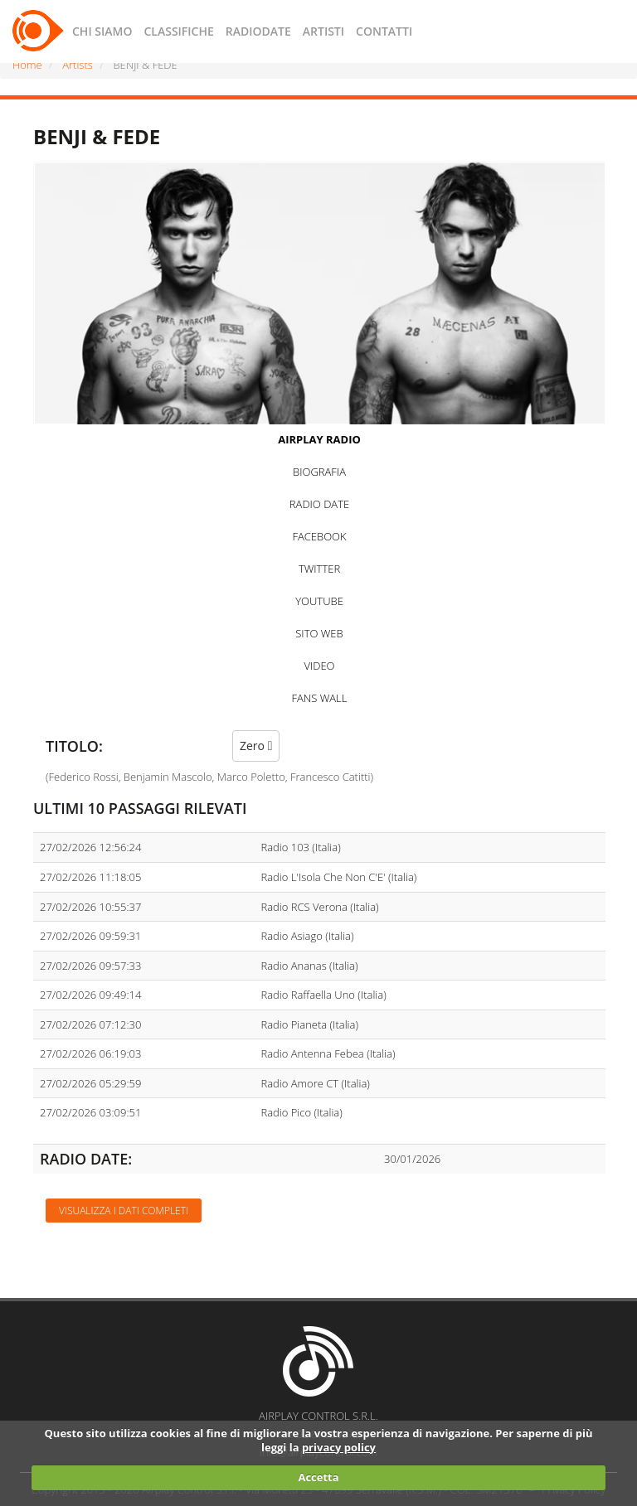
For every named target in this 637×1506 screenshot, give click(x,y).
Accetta (318, 1477)
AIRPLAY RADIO (319, 439)
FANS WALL (320, 697)
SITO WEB (319, 633)
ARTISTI (323, 31)
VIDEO (319, 665)
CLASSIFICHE (178, 31)
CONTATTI (384, 31)
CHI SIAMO (102, 31)
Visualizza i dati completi (123, 1210)
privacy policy (339, 1447)
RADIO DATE (319, 503)
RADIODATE (258, 31)
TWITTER (319, 568)
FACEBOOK (319, 536)
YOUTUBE (319, 600)
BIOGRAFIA (319, 471)
